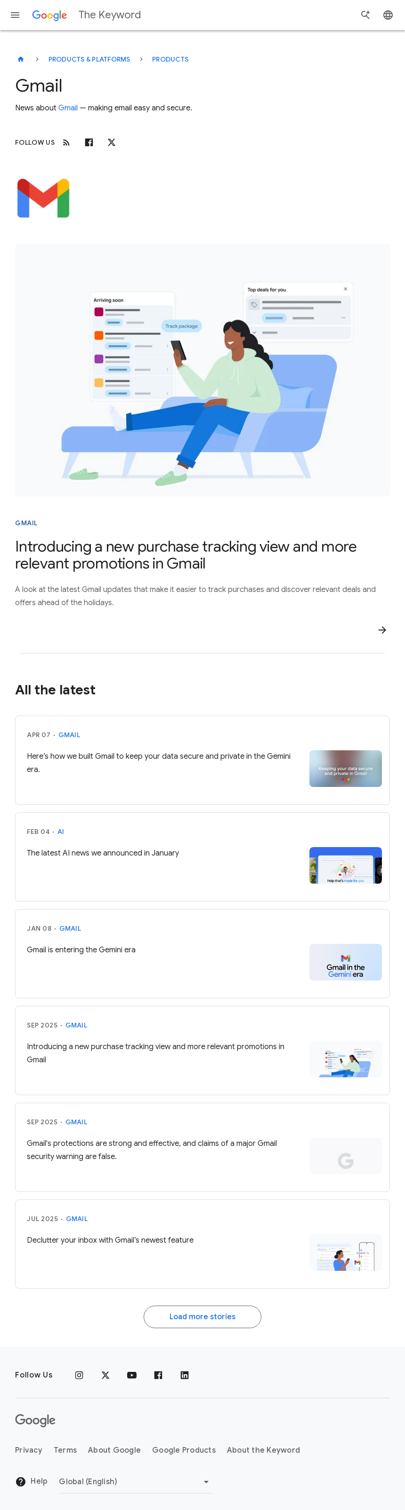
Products (170, 59)
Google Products (184, 1450)
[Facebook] (89, 142)
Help (31, 1481)
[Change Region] (135, 1482)
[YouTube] (132, 1375)
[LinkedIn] (184, 1375)
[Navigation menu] (15, 15)
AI (61, 831)
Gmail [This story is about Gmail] (26, 523)
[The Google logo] (35, 1420)
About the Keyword (263, 1450)
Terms (65, 1450)
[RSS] (66, 142)
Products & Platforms (89, 59)
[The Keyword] (20, 59)
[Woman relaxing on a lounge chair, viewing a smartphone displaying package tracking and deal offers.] (202, 370)
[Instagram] (79, 1375)
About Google (114, 1450)
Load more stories (202, 1317)
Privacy (28, 1450)
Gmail (68, 108)
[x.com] (111, 142)
